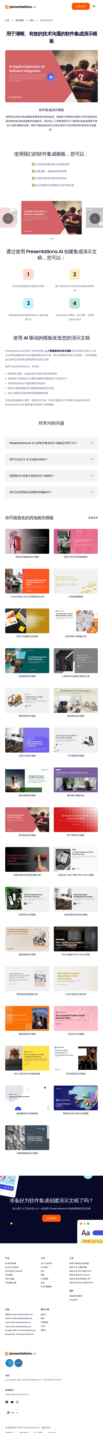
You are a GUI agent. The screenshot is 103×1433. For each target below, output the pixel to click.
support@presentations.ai (17, 1394)
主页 (7, 20)
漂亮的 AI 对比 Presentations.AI (19, 1314)
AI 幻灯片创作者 (12, 1267)
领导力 (43, 1314)
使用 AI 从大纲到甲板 (78, 1267)
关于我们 (44, 1267)
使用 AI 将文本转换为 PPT (80, 1279)
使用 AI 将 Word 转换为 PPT (81, 1283)
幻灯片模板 (9, 1279)
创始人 (43, 1330)
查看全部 (93, 517)
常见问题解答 (46, 1286)
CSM (43, 1326)
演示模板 (19, 20)
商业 (32, 20)
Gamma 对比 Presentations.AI (18, 1318)
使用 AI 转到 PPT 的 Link (79, 1275)
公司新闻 (44, 1279)
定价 (43, 1271)
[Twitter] (17, 1402)
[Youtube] (12, 1402)
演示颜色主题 (10, 1283)
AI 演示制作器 (10, 1263)
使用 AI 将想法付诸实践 (79, 1263)
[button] (94, 6)
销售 (43, 1318)
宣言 (43, 1283)
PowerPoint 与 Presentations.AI (19, 1334)
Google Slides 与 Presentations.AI (20, 1330)
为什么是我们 (46, 1263)
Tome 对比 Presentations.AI (17, 1322)
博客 (43, 1275)
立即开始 (51, 1218)
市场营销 (44, 1322)
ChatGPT (73, 1300)
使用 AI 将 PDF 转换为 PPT (80, 1271)
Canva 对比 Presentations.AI (18, 1326)
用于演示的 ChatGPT (14, 1271)
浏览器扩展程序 (75, 1296)
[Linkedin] (6, 1402)
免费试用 (81, 6)
